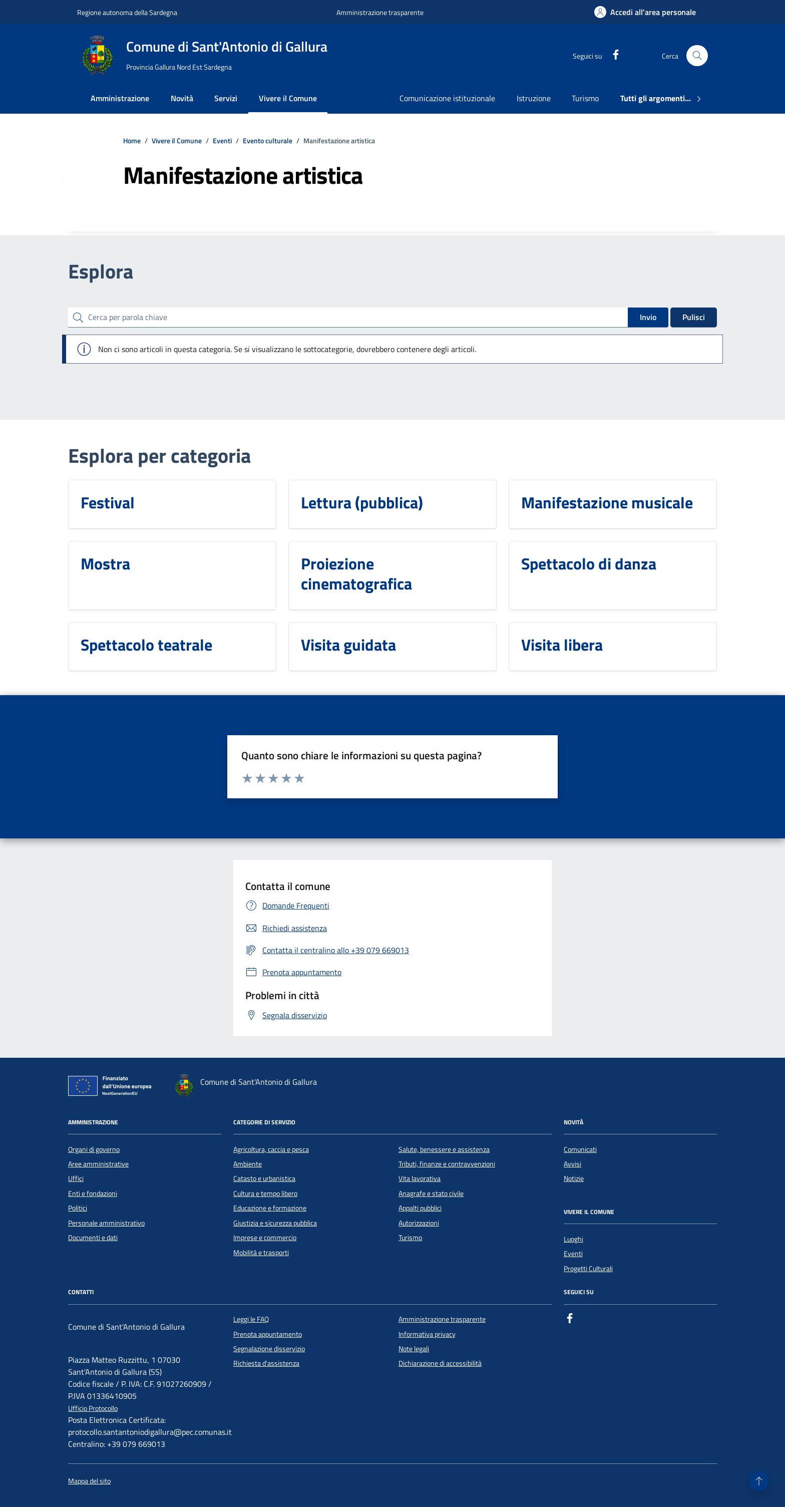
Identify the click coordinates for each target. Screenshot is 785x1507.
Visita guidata (348, 645)
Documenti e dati (93, 1237)
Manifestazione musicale (607, 502)
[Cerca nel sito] (697, 56)
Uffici (76, 1178)
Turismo (585, 98)
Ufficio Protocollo (93, 1408)
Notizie (574, 1178)
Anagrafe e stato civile (431, 1193)
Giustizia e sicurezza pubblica (275, 1223)
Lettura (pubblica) (362, 502)
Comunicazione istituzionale (447, 98)
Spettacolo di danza (588, 563)
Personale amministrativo (106, 1223)
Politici (77, 1208)
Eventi (573, 1253)
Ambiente (247, 1163)
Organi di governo (94, 1149)
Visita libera (562, 645)
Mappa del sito (89, 1481)
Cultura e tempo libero (265, 1193)
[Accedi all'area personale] (645, 12)
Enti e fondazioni (92, 1193)
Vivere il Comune (288, 98)
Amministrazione (120, 98)
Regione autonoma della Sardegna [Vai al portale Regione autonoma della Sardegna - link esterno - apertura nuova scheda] (127, 12)
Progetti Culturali (588, 1268)
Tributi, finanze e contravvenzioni (447, 1163)
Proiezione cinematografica (356, 573)
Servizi (225, 98)
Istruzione (534, 98)
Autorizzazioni (419, 1223)
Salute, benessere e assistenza (444, 1149)
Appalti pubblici (420, 1208)
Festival (108, 502)
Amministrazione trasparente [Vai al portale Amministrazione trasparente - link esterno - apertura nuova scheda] (380, 12)
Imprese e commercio (264, 1237)
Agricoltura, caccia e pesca (271, 1149)
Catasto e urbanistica (264, 1178)
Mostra (105, 563)
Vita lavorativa (420, 1178)
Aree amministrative (98, 1163)
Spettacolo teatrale (146, 645)
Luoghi (573, 1239)
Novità (182, 98)
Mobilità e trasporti (261, 1252)
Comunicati (580, 1149)
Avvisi (572, 1163)
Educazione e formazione (269, 1208)
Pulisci (693, 317)
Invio (648, 317)
